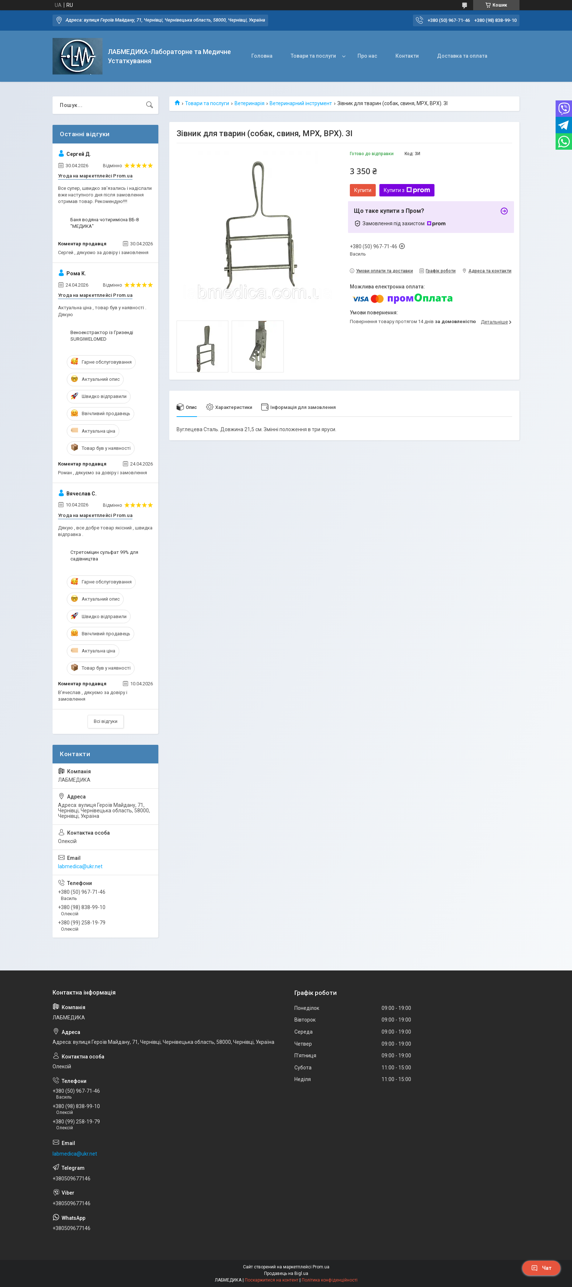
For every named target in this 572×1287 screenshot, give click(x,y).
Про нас (367, 56)
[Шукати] (149, 105)
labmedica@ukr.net (80, 866)
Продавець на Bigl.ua (286, 1273)
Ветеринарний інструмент (301, 103)
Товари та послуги (313, 56)
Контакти (407, 56)
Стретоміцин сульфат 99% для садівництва (104, 555)
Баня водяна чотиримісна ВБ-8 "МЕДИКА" (104, 223)
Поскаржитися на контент (271, 1280)
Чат (541, 1268)
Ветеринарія (249, 103)
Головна (262, 56)
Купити (362, 190)
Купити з (407, 190)
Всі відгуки (105, 721)
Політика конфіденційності (330, 1280)
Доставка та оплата (462, 56)
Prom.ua (321, 1266)
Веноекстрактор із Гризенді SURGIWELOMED (101, 336)
